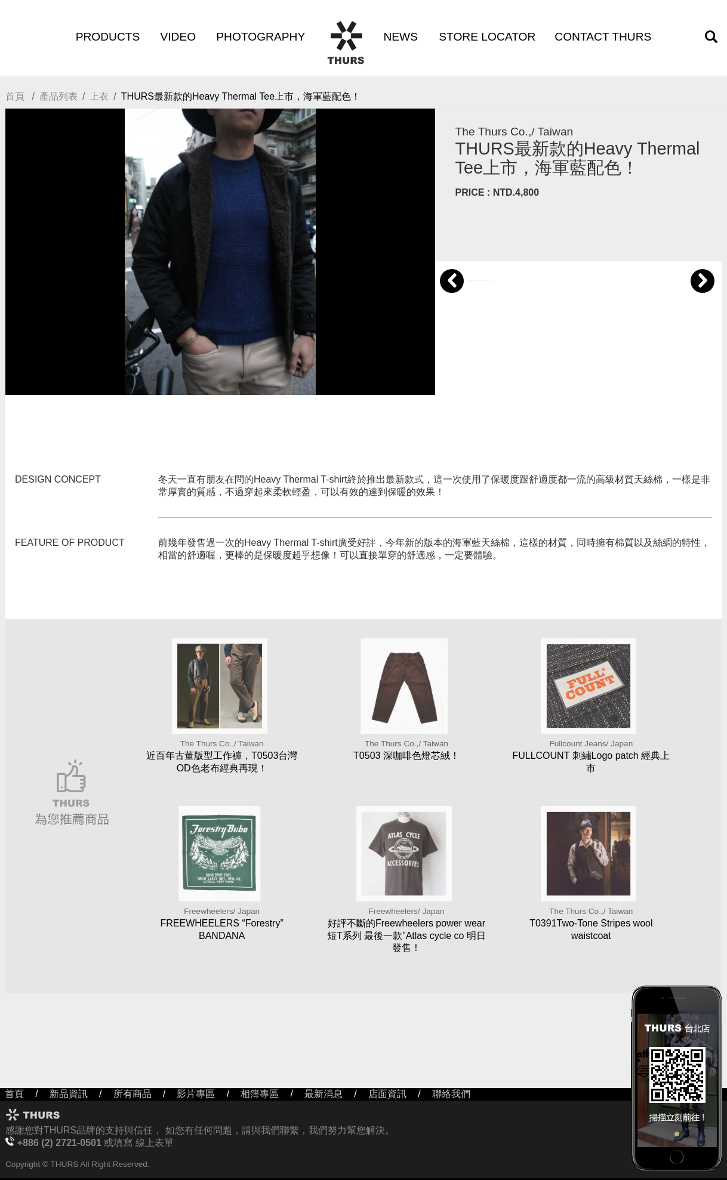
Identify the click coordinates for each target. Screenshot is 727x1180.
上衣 (99, 96)
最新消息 (323, 1094)
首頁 (14, 96)
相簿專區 (260, 1094)
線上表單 (154, 1143)
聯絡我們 (451, 1094)
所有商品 (132, 1094)
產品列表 (58, 96)
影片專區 (196, 1094)
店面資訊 (387, 1094)
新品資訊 (69, 1094)
